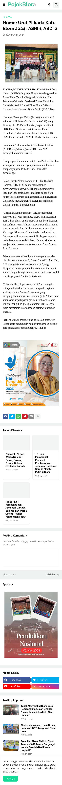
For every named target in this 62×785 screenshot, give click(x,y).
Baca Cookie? (10, 771)
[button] (4, 5)
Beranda (7, 17)
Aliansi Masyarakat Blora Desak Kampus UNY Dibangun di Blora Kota (38, 728)
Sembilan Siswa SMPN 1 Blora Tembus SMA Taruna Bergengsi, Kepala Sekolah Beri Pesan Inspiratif (38, 746)
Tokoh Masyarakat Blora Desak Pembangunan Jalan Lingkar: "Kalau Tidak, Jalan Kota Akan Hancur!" (37, 710)
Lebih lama (52, 574)
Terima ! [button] (10, 778)
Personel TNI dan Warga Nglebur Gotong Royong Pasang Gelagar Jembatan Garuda (15, 460)
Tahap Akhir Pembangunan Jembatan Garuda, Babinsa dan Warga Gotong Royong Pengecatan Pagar (16, 509)
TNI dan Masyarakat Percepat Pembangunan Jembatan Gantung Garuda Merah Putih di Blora (45, 463)
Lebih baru (10, 574)
